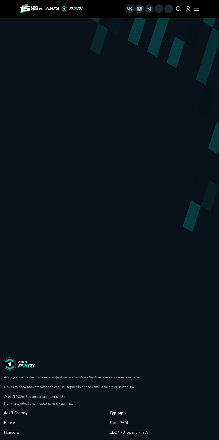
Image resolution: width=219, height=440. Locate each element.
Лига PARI (119, 422)
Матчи (9, 422)
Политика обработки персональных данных (38, 403)
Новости (11, 432)
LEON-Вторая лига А (129, 432)
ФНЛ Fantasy (16, 412)
